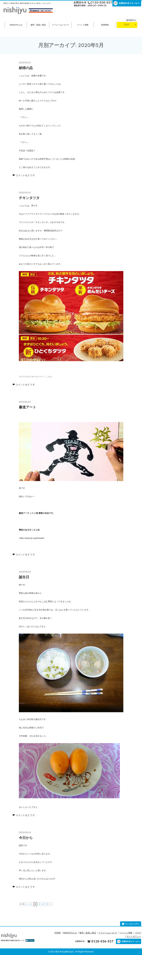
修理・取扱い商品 (38, 25)
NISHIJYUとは (16, 25)
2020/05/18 (25, 832)
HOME (57, 933)
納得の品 (26, 68)
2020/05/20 (25, 572)
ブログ (138, 933)
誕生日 (24, 577)
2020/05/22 (25, 62)
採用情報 (105, 25)
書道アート (27, 407)
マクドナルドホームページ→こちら (35, 376)
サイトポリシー (134, 936)
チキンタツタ (29, 198)
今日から (26, 838)
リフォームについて (60, 25)
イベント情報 (82, 25)
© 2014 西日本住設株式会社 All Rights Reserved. (71, 951)
